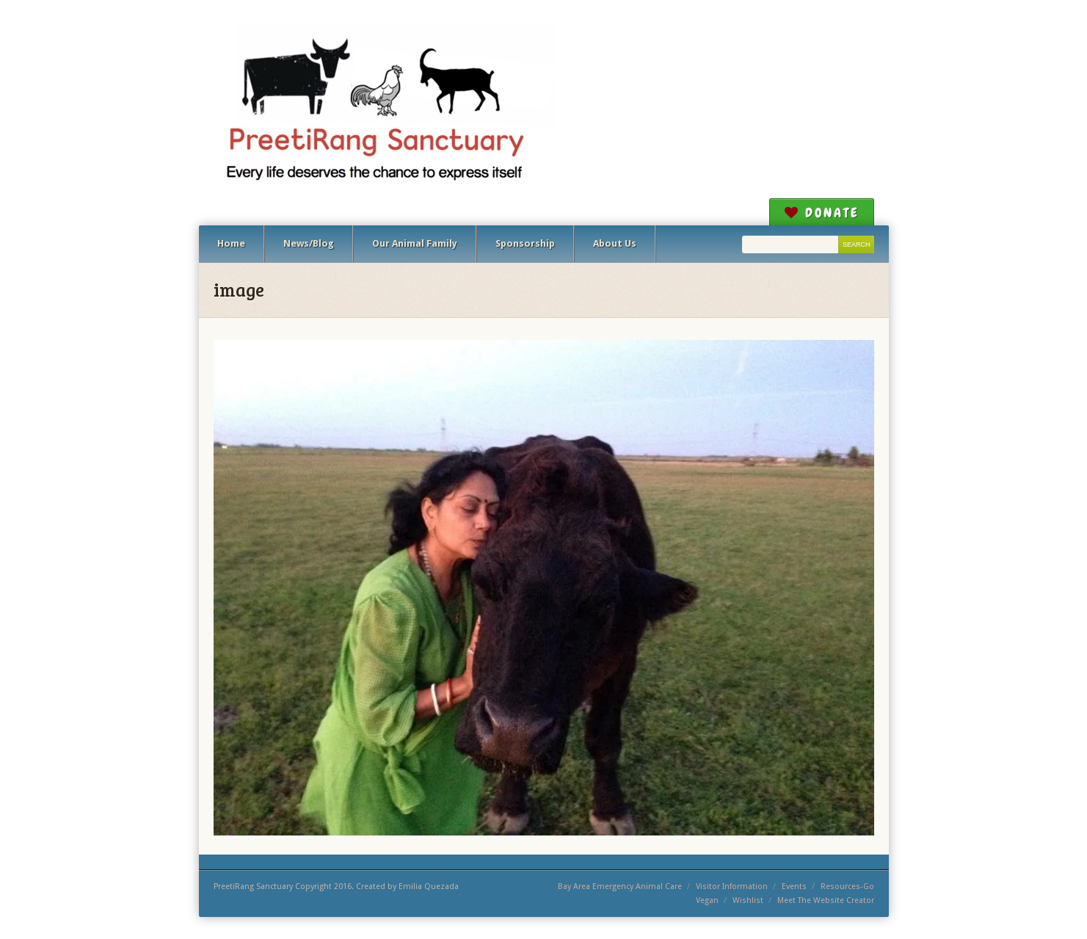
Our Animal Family (414, 243)
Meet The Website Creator (825, 900)
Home (231, 243)
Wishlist (747, 900)
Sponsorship (525, 243)
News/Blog (308, 243)
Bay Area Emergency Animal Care (620, 886)
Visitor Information (732, 886)
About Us (614, 243)
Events (794, 886)
